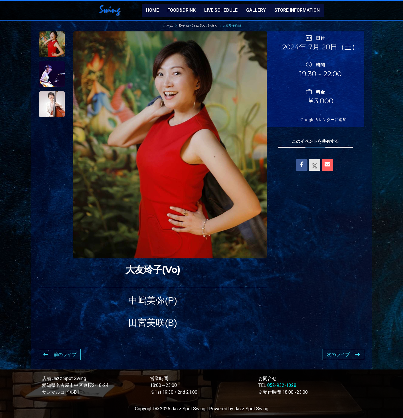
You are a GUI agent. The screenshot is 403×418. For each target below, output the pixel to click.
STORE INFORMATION (297, 10)
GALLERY (256, 10)
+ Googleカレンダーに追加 (316, 119)
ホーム (168, 25)
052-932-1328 (281, 385)
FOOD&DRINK (181, 10)
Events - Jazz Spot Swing (198, 25)
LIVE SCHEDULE (221, 10)
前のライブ (59, 354)
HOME (152, 10)
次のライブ (343, 354)
